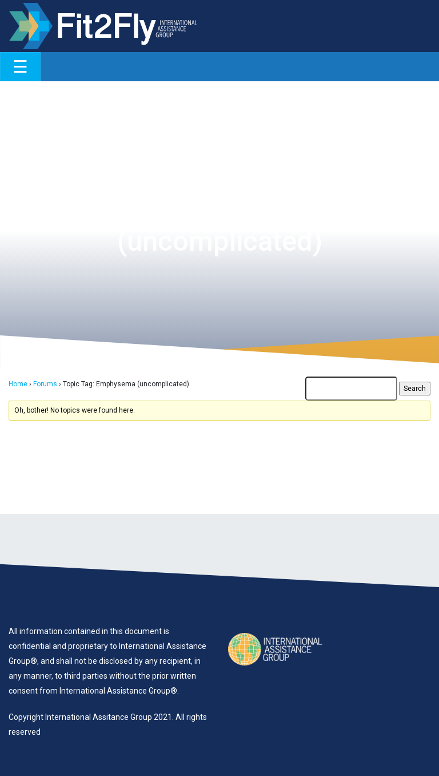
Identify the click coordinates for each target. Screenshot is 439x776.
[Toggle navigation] (20, 66)
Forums (45, 384)
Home (18, 384)
